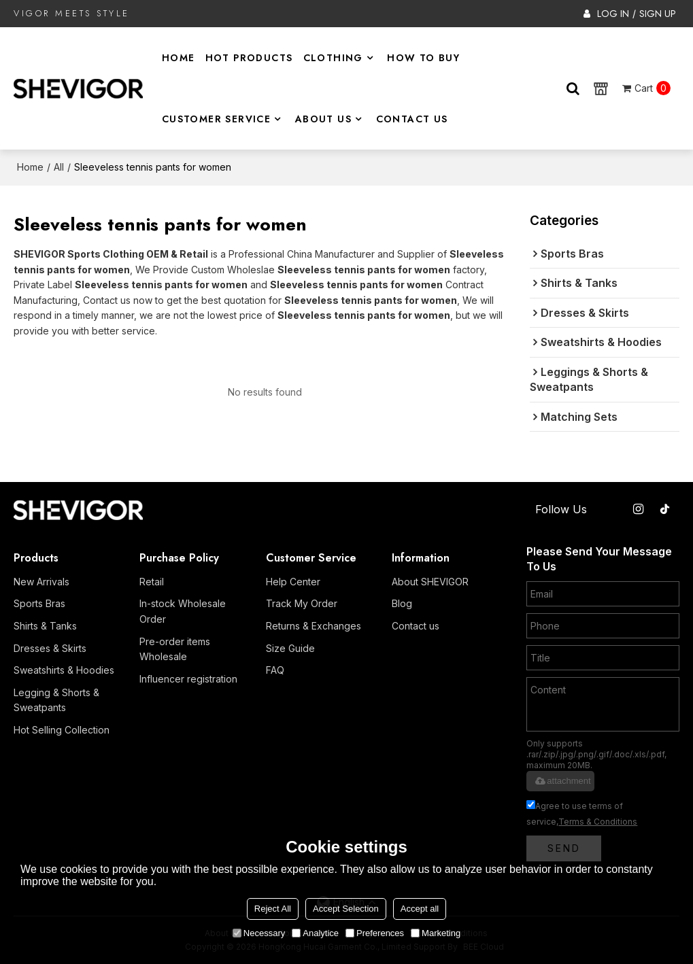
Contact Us (412, 119)
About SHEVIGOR (430, 581)
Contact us (415, 626)
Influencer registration (188, 679)
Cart (653, 88)
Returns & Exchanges (313, 626)
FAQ (275, 670)
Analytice (315, 933)
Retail (151, 581)
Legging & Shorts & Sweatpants (56, 700)
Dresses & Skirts (50, 648)
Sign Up (657, 13)
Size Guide (290, 648)
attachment (561, 781)
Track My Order (301, 603)
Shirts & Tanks (45, 626)
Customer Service (216, 119)
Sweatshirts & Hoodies (64, 670)
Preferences (374, 933)
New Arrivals (41, 581)
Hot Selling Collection (61, 730)
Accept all (420, 908)
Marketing (435, 933)
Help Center (293, 581)
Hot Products (249, 58)
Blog (402, 603)
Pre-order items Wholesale (174, 649)
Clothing (333, 58)
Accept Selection (346, 908)
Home (178, 58)
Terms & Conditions (597, 821)
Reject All (272, 908)
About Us (323, 119)
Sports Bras (39, 603)
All (59, 167)
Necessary (259, 933)
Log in (613, 13)
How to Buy (423, 58)
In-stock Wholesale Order (182, 611)
